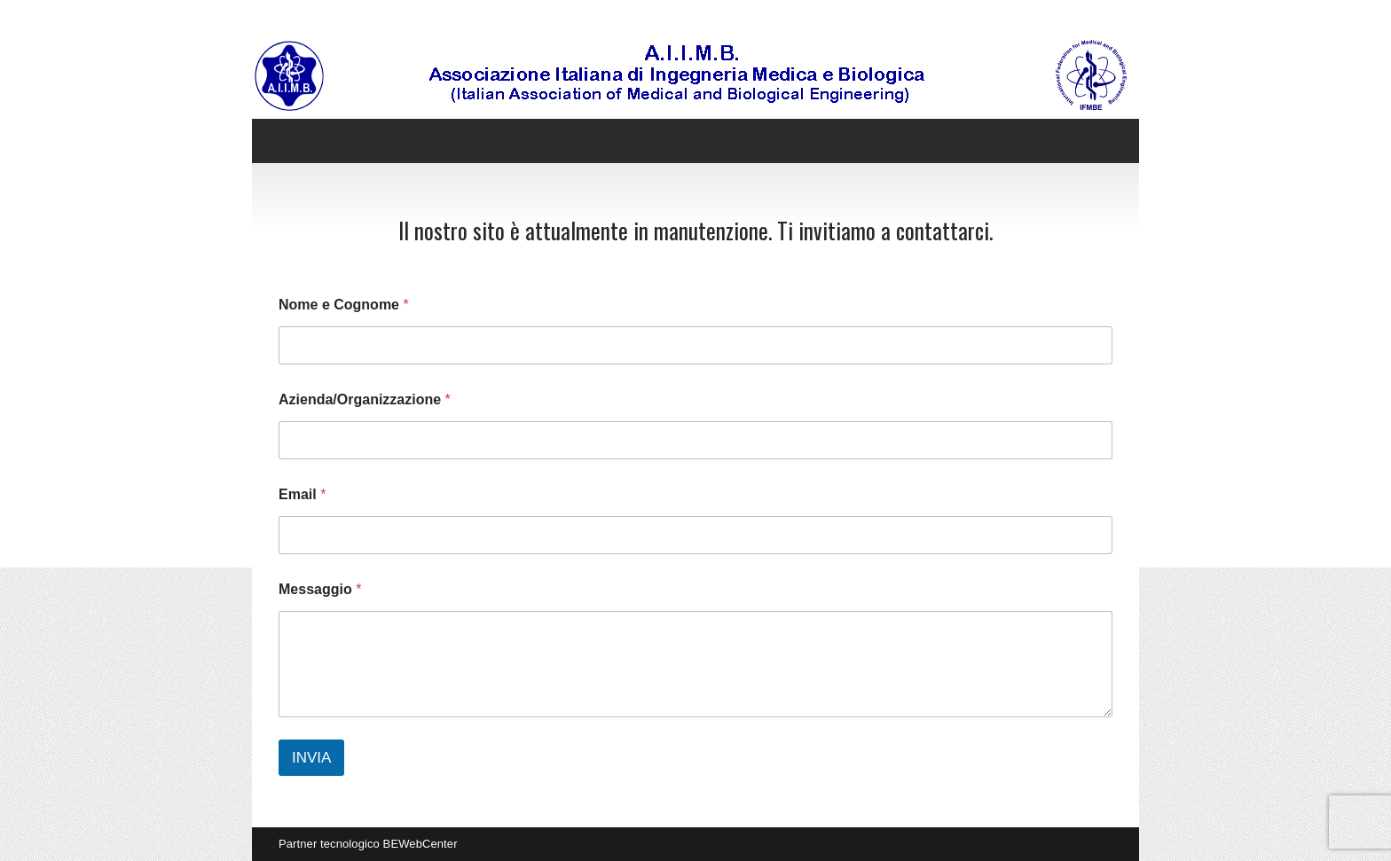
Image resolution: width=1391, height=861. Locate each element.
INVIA (311, 757)
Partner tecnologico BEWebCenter (368, 843)
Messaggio (320, 589)
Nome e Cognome (344, 304)
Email (302, 494)
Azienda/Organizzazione (365, 399)
